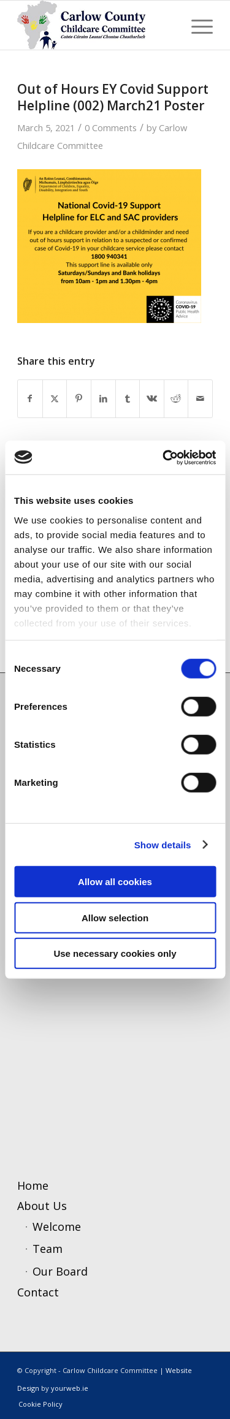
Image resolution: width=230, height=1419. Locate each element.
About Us (42, 1205)
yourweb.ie (69, 1388)
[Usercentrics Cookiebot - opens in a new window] (164, 457)
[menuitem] (196, 25)
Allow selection (115, 917)
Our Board (60, 1271)
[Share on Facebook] (30, 398)
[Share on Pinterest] (79, 398)
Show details (162, 844)
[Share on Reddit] (176, 398)
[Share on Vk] (152, 398)
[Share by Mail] (200, 398)
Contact (38, 1292)
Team (48, 1248)
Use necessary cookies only (114, 953)
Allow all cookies (115, 882)
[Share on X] (55, 398)
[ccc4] (95, 25)
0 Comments (111, 127)
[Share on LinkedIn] (103, 398)
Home (32, 1185)
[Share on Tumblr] (128, 398)
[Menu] (196, 25)
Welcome (57, 1226)
